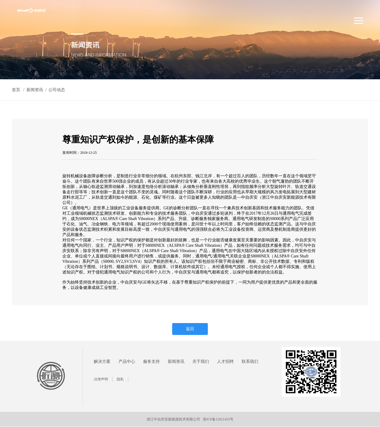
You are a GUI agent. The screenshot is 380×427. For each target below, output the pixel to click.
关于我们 (200, 361)
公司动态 (56, 90)
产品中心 (126, 361)
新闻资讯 (176, 361)
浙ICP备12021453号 (218, 419)
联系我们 (250, 361)
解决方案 (102, 361)
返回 (190, 329)
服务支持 (151, 361)
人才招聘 (225, 361)
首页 (16, 90)
